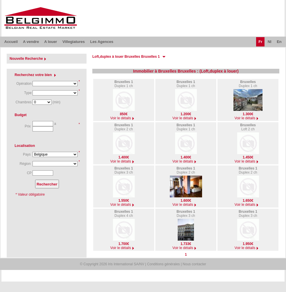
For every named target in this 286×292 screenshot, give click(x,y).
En (279, 41)
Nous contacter (194, 264)
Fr (260, 41)
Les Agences (101, 41)
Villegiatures (73, 41)
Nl (269, 41)
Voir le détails (123, 118)
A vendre (31, 41)
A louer (50, 41)
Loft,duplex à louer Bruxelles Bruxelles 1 (126, 57)
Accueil (11, 41)
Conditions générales (163, 264)
